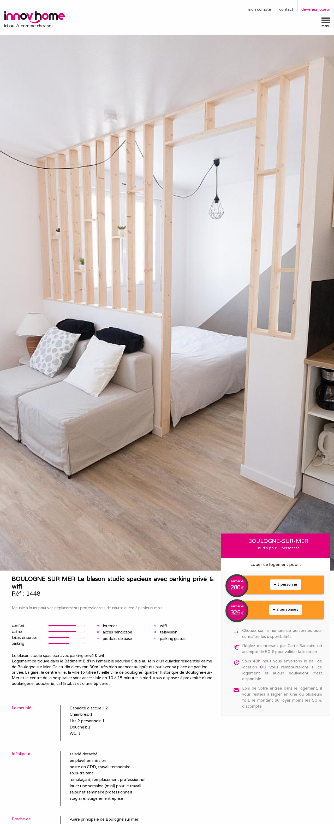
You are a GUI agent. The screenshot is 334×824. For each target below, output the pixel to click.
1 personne (285, 584)
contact (286, 9)
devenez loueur (315, 9)
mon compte (259, 9)
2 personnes (285, 609)
